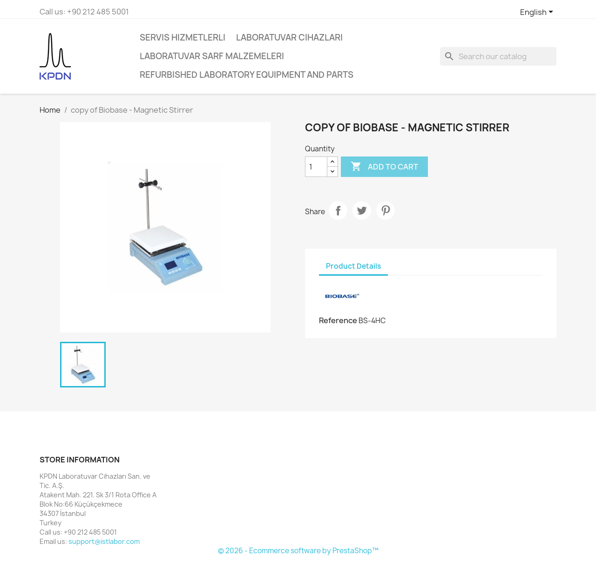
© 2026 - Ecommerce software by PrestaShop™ (298, 551)
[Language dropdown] (538, 12)
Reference (338, 320)
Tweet (361, 210)
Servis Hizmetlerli (182, 37)
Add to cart (384, 167)
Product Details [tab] (353, 266)
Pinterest (385, 210)
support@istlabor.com (104, 541)
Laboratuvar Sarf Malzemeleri (212, 56)
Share (338, 210)
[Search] (498, 56)
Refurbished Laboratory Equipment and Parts (246, 75)
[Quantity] (316, 166)
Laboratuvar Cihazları (289, 37)
